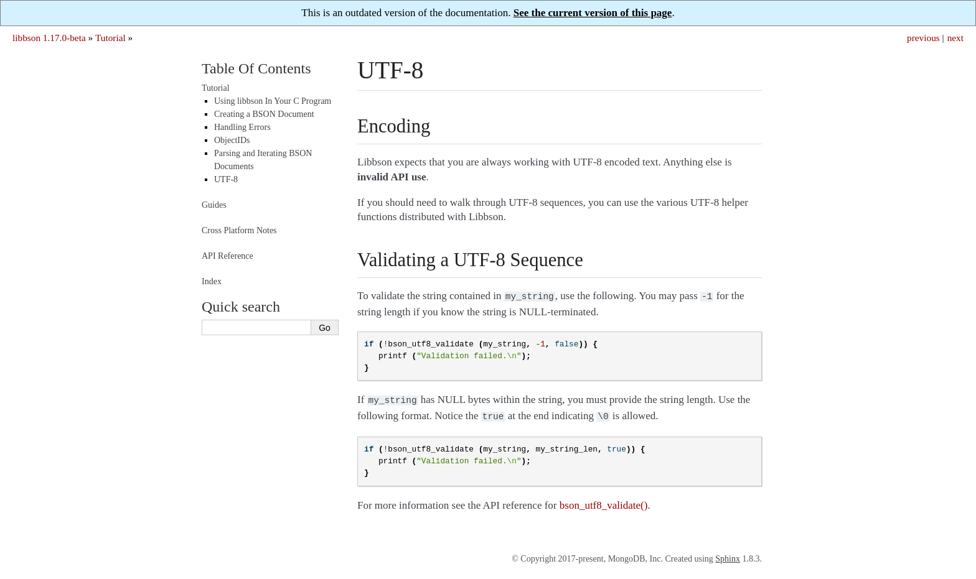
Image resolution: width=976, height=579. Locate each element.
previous (923, 37)
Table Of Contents (256, 68)
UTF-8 (226, 179)
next (955, 37)
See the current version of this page (593, 13)
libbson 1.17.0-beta (49, 37)
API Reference (227, 256)
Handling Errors (242, 127)
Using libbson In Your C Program (272, 101)
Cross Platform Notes (239, 230)
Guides (214, 205)
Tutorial (110, 37)
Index (212, 281)
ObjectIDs (232, 140)
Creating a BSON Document (264, 114)
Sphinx (727, 555)
